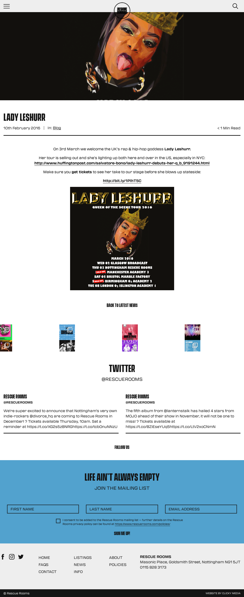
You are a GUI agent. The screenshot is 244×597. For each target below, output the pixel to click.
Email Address (184, 508)
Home (44, 557)
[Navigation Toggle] (9, 6)
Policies (118, 564)
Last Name (100, 508)
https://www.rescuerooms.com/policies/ (142, 524)
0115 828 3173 (153, 567)
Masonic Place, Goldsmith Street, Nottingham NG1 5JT (190, 561)
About (116, 557)
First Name (22, 508)
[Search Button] (235, 6)
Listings (83, 557)
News (80, 564)
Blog (57, 128)
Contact (48, 571)
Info (78, 571)
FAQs (43, 564)
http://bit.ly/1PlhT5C (122, 180)
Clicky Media (231, 593)
